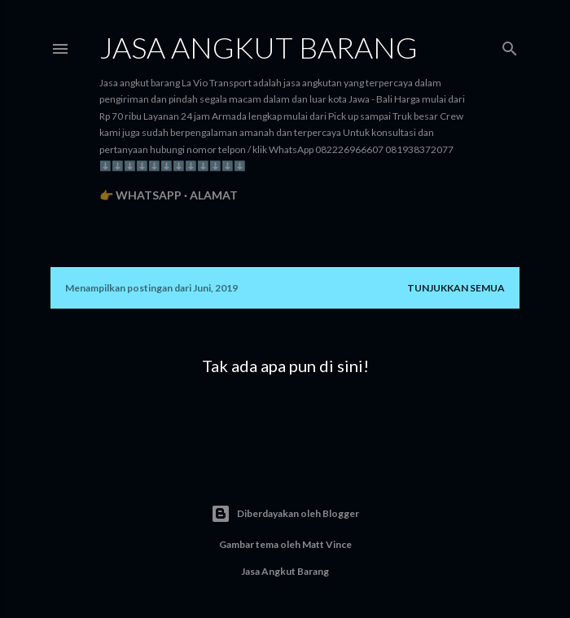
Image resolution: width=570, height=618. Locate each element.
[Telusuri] (510, 45)
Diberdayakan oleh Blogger (285, 514)
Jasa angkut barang (258, 47)
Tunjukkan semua (456, 288)
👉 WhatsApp (140, 195)
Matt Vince (327, 544)
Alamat (214, 195)
